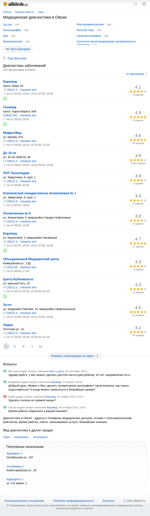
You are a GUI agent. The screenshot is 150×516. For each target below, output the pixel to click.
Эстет (7, 304)
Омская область (24, 12)
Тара (6, 437)
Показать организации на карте (75, 356)
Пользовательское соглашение (24, 500)
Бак (5, 35)
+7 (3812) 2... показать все (20, 287)
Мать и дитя (57, 371)
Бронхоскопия (12, 41)
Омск (41, 12)
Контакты (108, 500)
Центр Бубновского (18, 279)
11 (40, 346)
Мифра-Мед (12, 132)
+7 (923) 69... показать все (20, 267)
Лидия (8, 325)
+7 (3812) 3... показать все (20, 89)
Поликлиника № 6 (17, 213)
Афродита (13, 479)
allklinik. (15, 4)
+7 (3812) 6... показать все (20, 201)
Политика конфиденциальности (73, 500)
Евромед (10, 81)
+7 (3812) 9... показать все (20, 181)
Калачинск (21, 437)
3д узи (7, 24)
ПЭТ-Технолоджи (16, 173)
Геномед (9, 107)
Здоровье (13, 453)
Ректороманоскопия (90, 24)
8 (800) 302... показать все (19, 115)
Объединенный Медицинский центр (31, 259)
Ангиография (12, 30)
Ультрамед (13, 466)
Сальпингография (89, 35)
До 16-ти (9, 153)
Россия (7, 12)
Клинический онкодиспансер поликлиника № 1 (39, 193)
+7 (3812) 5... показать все (20, 333)
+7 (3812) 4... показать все (20, 140)
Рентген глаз (85, 30)
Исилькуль (40, 437)
